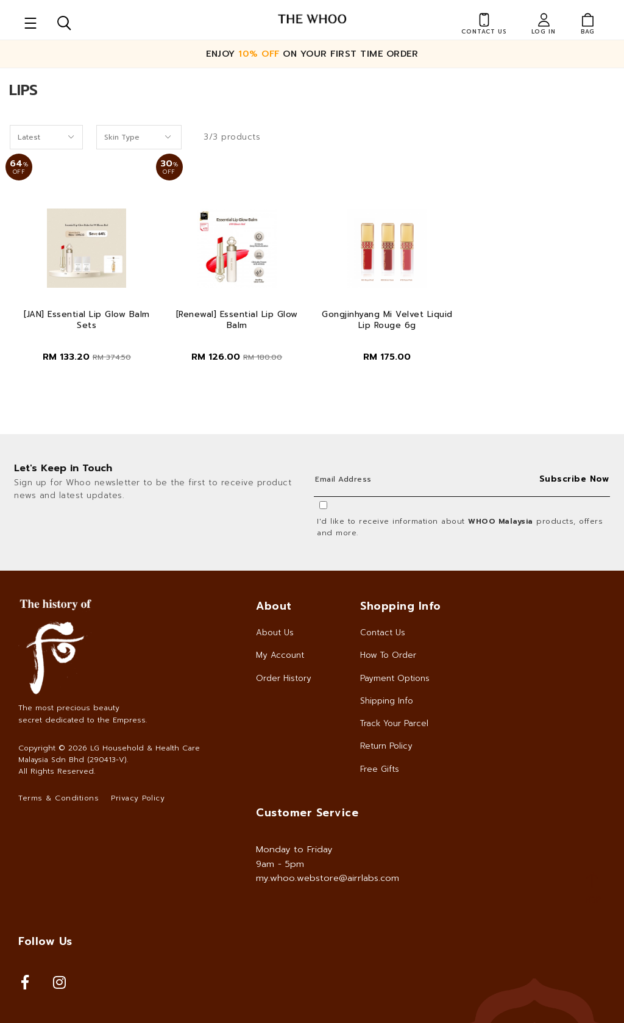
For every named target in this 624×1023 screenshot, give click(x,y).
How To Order (388, 655)
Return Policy (386, 746)
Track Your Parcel (394, 723)
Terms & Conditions (58, 798)
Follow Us (45, 941)
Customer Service (307, 813)
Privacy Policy (138, 798)
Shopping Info (400, 606)
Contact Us (382, 632)
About (274, 606)
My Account (280, 655)
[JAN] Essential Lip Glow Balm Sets (87, 320)
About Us (275, 632)
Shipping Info (386, 700)
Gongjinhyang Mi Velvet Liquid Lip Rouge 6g (387, 320)
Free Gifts (379, 769)
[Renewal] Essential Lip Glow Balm (237, 320)
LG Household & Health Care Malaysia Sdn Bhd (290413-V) (109, 754)
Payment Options (395, 678)
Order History (283, 678)
